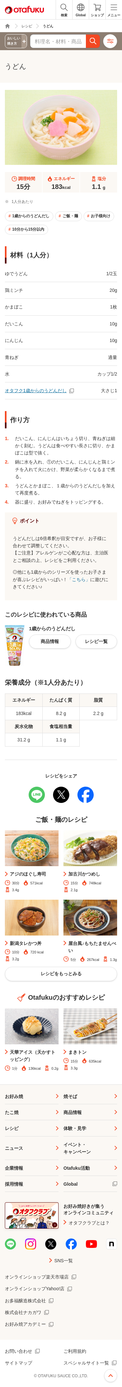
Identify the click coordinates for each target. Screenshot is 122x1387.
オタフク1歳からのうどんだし (36, 390)
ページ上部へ (110, 1375)
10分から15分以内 (28, 229)
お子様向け (100, 216)
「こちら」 (78, 579)
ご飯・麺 (70, 216)
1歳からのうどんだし (30, 216)
